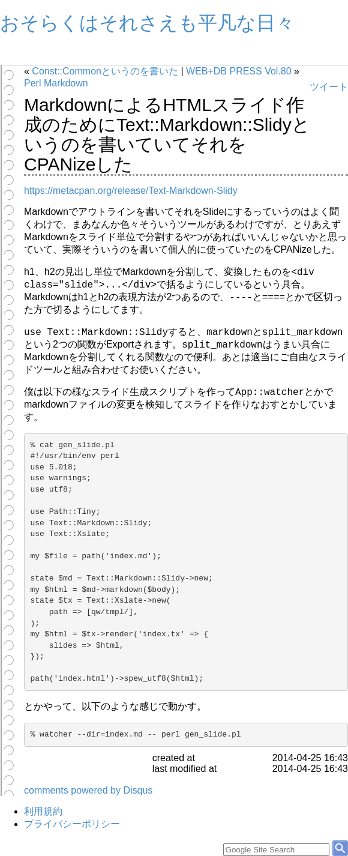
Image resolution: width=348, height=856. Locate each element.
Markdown (66, 83)
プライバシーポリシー (72, 824)
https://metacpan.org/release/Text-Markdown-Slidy (131, 190)
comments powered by (88, 790)
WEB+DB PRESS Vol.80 (239, 71)
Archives (45, 55)
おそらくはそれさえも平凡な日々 (147, 23)
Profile (90, 55)
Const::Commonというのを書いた (105, 71)
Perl (32, 83)
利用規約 (43, 811)
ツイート (329, 87)
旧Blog (135, 55)
